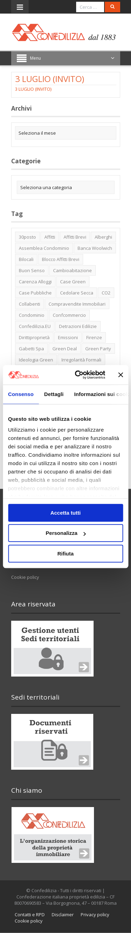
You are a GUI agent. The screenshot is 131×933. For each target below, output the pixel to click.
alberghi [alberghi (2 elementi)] (103, 237)
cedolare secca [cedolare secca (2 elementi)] (76, 293)
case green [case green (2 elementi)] (73, 281)
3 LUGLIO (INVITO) (33, 89)
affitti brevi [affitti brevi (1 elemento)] (75, 237)
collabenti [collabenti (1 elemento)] (29, 304)
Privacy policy (95, 914)
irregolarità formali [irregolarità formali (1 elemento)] (81, 360)
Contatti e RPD (30, 914)
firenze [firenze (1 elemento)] (94, 337)
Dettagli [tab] (54, 394)
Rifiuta (65, 554)
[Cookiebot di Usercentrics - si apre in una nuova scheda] (78, 374)
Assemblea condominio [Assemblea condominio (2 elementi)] (44, 248)
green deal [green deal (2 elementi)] (64, 348)
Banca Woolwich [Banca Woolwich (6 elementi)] (95, 248)
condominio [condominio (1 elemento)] (31, 315)
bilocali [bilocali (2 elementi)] (26, 259)
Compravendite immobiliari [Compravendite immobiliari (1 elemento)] (77, 304)
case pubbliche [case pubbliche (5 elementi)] (35, 293)
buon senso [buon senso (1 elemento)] (32, 270)
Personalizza (66, 533)
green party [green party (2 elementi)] (98, 348)
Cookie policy (25, 577)
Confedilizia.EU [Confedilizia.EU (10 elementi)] (35, 326)
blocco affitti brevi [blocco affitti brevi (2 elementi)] (60, 259)
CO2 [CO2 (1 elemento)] (106, 293)
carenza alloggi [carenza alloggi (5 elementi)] (35, 281)
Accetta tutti (65, 513)
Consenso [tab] (21, 394)
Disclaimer (63, 914)
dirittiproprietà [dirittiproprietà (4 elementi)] (34, 337)
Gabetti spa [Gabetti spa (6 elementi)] (31, 348)
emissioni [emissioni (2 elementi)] (68, 337)
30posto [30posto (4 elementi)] (27, 237)
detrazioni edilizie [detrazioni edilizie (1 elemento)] (78, 326)
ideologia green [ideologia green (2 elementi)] (36, 360)
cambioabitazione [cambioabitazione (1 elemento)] (72, 270)
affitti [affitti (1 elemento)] (49, 237)
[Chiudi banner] (120, 374)
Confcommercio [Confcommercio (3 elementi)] (69, 315)
